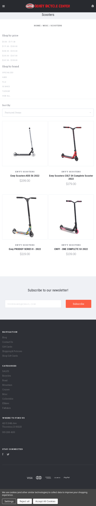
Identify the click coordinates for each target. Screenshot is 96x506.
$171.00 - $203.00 (9, 46)
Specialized (7, 72)
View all (6, 96)
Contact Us (7, 342)
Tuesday (6, 91)
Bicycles (6, 375)
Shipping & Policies (12, 351)
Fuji (4, 82)
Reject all (24, 501)
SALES (5, 371)
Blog (4, 337)
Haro (4, 77)
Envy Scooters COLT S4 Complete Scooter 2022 (71, 177)
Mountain (7, 385)
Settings (9, 501)
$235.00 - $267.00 (9, 56)
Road (5, 380)
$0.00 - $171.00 (8, 42)
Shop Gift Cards (10, 355)
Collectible (7, 398)
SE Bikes (6, 86)
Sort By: (6, 105)
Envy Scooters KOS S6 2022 (24, 175)
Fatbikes (6, 408)
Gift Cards (7, 346)
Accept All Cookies (45, 501)
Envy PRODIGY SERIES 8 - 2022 (25, 249)
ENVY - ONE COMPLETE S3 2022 (71, 249)
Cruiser (6, 389)
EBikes (5, 403)
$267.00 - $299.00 (9, 60)
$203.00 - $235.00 (9, 51)
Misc (4, 394)
